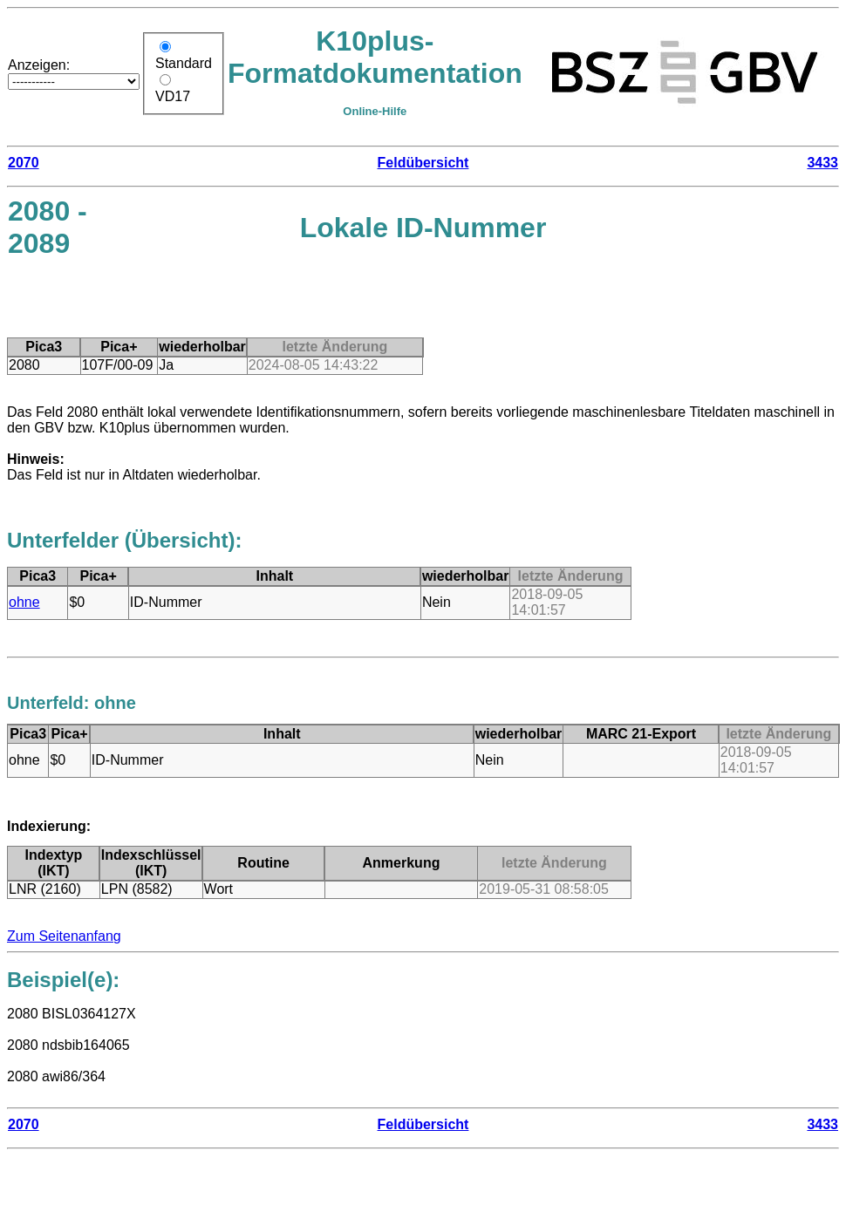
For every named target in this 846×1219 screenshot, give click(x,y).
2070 (23, 162)
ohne (24, 602)
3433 (822, 162)
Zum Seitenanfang (64, 936)
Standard (183, 63)
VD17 (172, 96)
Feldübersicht (423, 162)
